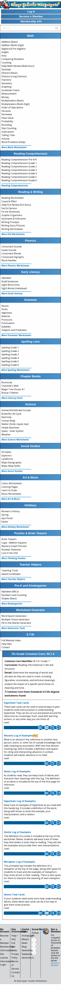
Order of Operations (12, 107)
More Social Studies (12, 471)
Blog (24, 946)
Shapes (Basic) (9, 598)
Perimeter (6, 114)
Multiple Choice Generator (15, 619)
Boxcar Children (9, 392)
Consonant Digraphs (12, 257)
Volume (5, 138)
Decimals (6, 69)
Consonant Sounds (11, 246)
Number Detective (11, 549)
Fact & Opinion (9, 208)
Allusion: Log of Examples (18, 735)
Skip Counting (8, 128)
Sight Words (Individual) (14, 288)
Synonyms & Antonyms (13, 218)
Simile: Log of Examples (17, 832)
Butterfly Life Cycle (11, 413)
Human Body (8, 420)
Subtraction (7, 131)
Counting (6, 62)
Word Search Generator (14, 615)
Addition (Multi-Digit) (12, 45)
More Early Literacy (11, 293)
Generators (28, 957)
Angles (5, 52)
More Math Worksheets (14, 147)
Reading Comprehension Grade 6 (19, 180)
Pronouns (6, 319)
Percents (6, 111)
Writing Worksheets (12, 229)
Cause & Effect (9, 201)
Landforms (7, 458)
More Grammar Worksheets (16, 335)
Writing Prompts (10, 222)
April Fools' (7, 518)
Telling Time (8, 135)
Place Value (7, 117)
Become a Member (55, 964)
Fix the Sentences (10, 211)
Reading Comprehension (14, 185)
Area (3, 55)
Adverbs (5, 316)
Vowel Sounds (8, 250)
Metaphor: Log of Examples (19, 861)
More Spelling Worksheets (15, 370)
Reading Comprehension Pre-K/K (19, 159)
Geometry (6, 83)
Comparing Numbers (12, 59)
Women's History (10, 511)
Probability (7, 121)
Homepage (27, 935)
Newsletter (27, 950)
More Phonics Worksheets (15, 265)
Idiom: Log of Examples (17, 771)
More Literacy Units (12, 397)
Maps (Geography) (11, 462)
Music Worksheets (11, 493)
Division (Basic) (9, 72)
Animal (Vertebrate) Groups (16, 410)
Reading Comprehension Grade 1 (19, 163)
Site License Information (6, 957)
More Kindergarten (11, 603)
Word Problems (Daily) (13, 142)
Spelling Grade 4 (10, 358)
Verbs (4, 309)
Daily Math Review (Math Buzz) (17, 65)
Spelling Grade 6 (10, 364)
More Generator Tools (13, 628)
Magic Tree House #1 (13, 389)
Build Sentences (9, 281)
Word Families (8, 260)
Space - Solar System (12, 431)
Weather (6, 434)
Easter (4, 521)
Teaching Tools (9, 570)
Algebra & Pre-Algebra (13, 48)
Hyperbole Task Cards (16, 702)
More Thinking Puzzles (13, 558)
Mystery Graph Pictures (14, 546)
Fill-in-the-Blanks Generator (16, 622)
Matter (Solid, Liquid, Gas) (15, 424)
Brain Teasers (8, 539)
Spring (5, 514)
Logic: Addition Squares (14, 542)
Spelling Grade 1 (10, 347)
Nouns (5, 305)
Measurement (8, 93)
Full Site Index (14, 946)
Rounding (6, 124)
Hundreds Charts (10, 90)
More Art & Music (10, 498)
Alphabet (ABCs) (10, 591)
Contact (5, 647)
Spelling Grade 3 (10, 354)
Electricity (6, 417)
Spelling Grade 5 (10, 361)
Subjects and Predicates (14, 330)
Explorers (6, 455)
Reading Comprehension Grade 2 (19, 166)
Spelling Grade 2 (10, 351)
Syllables (6, 326)
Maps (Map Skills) (10, 465)
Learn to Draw (9, 490)
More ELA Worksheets (13, 234)
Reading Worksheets (12, 197)
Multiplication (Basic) (12, 100)
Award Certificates (11, 574)
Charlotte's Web (10, 385)
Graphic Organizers (11, 215)
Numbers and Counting (14, 595)
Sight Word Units (10, 284)
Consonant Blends (11, 253)
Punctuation (8, 323)
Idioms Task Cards (14, 894)
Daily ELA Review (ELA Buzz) (16, 204)
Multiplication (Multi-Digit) (15, 104)
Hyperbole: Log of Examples (20, 801)
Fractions (6, 79)
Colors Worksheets (11, 483)
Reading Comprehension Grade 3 (19, 170)
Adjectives (6, 312)
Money (5, 97)
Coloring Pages (9, 486)
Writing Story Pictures (13, 225)
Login (3, 964)
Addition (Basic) (9, 41)
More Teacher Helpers (13, 579)
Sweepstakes (29, 954)
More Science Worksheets (15, 439)
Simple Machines (10, 427)
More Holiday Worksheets (15, 526)
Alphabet (6, 277)
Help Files (6, 643)
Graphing (6, 86)
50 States (6, 452)
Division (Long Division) (14, 76)
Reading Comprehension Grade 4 (19, 173)
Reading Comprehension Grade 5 (19, 176)
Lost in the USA (9, 553)
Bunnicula (6, 382)
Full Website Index (11, 640)
